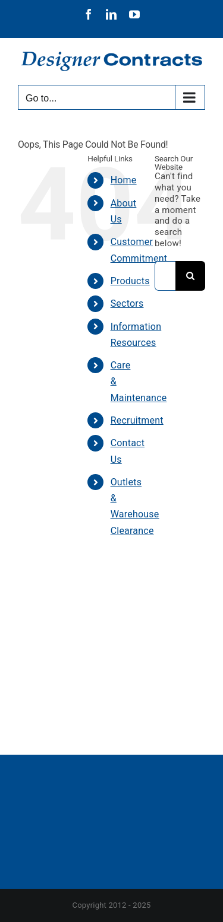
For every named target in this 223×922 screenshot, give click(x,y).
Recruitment (137, 420)
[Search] (190, 276)
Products (130, 281)
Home (124, 180)
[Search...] (165, 276)
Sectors (127, 303)
